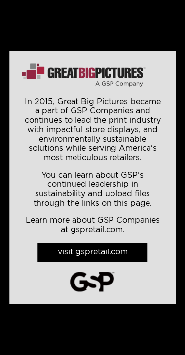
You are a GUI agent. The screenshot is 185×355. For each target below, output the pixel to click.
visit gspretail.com (93, 252)
